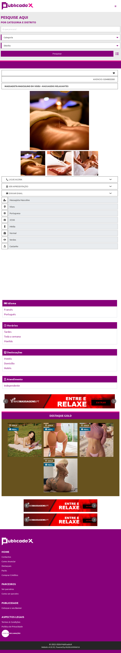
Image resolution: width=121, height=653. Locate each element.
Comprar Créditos (10, 575)
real (14, 429)
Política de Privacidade (12, 626)
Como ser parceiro (10, 593)
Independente (12, 385)
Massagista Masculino (17, 86)
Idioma (12, 303)
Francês (8, 309)
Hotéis (7, 368)
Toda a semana (12, 336)
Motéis (8, 358)
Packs (4, 570)
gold (14, 425)
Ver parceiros (8, 589)
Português (10, 314)
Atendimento (15, 379)
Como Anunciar (9, 561)
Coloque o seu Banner (12, 608)
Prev (5, 401)
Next (113, 401)
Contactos (6, 556)
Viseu (37, 86)
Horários (12, 325)
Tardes (8, 331)
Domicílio (9, 363)
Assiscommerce (72, 647)
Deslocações (14, 352)
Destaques (6, 566)
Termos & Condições (11, 622)
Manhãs (8, 341)
